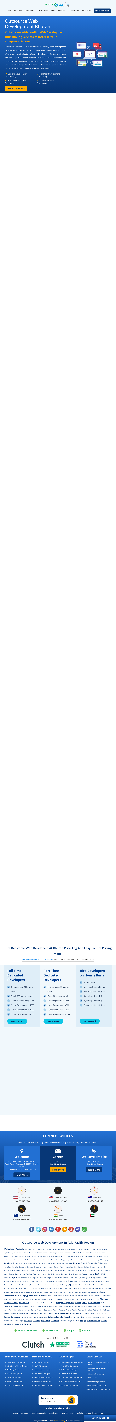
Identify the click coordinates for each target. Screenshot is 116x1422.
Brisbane (67, 1249)
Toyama (71, 1292)
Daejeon (96, 1317)
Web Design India (13, 1370)
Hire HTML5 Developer (41, 1362)
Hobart (82, 1253)
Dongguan (50, 1267)
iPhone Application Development (72, 1362)
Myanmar (69, 1302)
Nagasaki (108, 1289)
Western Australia (86, 1260)
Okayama (22, 1292)
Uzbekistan (9, 1324)
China (100, 1263)
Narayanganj (57, 1263)
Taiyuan (11, 1274)
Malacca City (42, 1299)
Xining (53, 1274)
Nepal (84, 1302)
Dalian (44, 1267)
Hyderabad (82, 1278)
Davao (91, 1313)
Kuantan (28, 1299)
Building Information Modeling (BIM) (98, 1363)
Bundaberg (87, 1249)
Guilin (75, 1267)
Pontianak (41, 1285)
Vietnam (27, 1324)
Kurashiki (56, 1289)
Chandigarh (58, 1278)
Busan (78, 1317)
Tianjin (17, 1274)
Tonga (83, 1320)
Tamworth (23, 1260)
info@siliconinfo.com (94, 1164)
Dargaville (25, 1306)
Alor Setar (61, 1296)
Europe (70, 1330)
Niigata (16, 1292)
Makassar (7, 1285)
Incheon (6, 1321)
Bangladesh (9, 1263)
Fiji (13, 1277)
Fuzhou (62, 1267)
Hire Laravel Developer (42, 1370)
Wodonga (96, 1260)
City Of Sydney (8, 1253)
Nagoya (6, 1292)
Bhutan (76, 1263)
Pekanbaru (33, 1285)
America (86, 1330)
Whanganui (14, 1313)
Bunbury (80, 1249)
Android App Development (70, 1366)
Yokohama (102, 1292)
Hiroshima (7, 1289)
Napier (90, 1306)
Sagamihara (35, 1292)
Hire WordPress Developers (43, 1378)
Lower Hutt (77, 1306)
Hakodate (88, 1285)
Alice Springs (41, 1249)
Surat (40, 1281)
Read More (22, 1174)
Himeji (103, 1285)
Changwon (83, 1317)
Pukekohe (40, 1310)
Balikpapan (81, 1281)
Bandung (101, 1281)
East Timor (100, 1274)
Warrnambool (75, 1260)
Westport (7, 1313)
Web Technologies (39, 1413)
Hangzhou (93, 1267)
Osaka (28, 1292)
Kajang (86, 1296)
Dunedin (32, 1306)
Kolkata (104, 1278)
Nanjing (56, 1270)
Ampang (68, 1296)
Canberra (105, 1249)
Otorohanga (107, 1306)
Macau (43, 1270)
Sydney (16, 1260)
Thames (68, 1310)
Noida (32, 1281)
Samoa (7, 1317)
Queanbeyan (80, 1256)
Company (25, 1413)
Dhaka (30, 1263)
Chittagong (24, 1263)
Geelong (53, 1253)
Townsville (47, 1260)
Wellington (106, 1310)
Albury (34, 1249)
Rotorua (55, 1310)
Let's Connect (102, 11)
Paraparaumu (26, 1310)
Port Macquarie (70, 1256)
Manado (13, 1285)
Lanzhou (31, 1270)
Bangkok (63, 1321)
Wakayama (94, 1292)
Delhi (75, 1278)
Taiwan (36, 1320)
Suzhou (6, 1274)
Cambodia (92, 1263)
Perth (62, 1256)
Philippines (77, 1313)
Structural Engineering (96, 1374)
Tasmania (30, 1260)
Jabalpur (89, 1278)
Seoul (11, 1321)
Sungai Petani (95, 1299)
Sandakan (68, 1299)
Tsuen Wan (78, 1274)
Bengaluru (50, 1278)
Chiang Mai (70, 1321)
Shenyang (92, 1270)
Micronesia (24, 1302)
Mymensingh (48, 1263)
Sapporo (46, 1292)
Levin (71, 1306)
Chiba (76, 1285)
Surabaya (56, 1285)
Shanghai (85, 1270)
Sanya (80, 1270)
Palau (50, 1313)
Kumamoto (49, 1289)
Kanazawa (22, 1289)
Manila (104, 1313)
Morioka (101, 1289)
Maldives (104, 1299)
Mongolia (60, 1302)
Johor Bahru (79, 1296)
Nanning (62, 1270)
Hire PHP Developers (41, 1366)
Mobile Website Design (69, 1370)
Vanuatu (19, 1324)
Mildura (29, 1256)
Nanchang (49, 1270)
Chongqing (37, 1267)
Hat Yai (77, 1321)
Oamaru (99, 1306)
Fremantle (46, 1253)
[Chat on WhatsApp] (84, 1229)
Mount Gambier (37, 1256)
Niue (94, 1306)
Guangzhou (69, 1267)
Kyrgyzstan (28, 1295)
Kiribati (18, 1295)
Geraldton (59, 1253)
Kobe (43, 1289)
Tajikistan (45, 1320)
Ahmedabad (25, 1278)
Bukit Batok (32, 1317)
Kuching (34, 1299)
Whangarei (22, 1313)
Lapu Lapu (98, 1313)
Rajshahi (65, 1263)
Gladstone (67, 1253)
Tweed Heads (55, 1260)
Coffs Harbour (18, 1253)
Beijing (106, 1263)
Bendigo (61, 1249)
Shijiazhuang (107, 1270)
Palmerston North (15, 1310)
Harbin (99, 1267)
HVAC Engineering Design (97, 1385)
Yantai (58, 1274)
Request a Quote (16, 88)
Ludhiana (7, 1281)
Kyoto (62, 1289)
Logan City (7, 1256)
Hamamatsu (96, 1285)
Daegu (90, 1317)
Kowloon (18, 1270)
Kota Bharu (97, 1296)
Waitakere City (97, 1310)
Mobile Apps (54, 1413)
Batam (107, 1281)
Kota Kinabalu (106, 1296)
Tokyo (65, 1292)
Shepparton (107, 1256)
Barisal (17, 1263)
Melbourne (22, 1256)
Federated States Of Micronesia (40, 1303)
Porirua (33, 1310)
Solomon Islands (55, 1317)
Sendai (52, 1292)
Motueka (84, 1306)
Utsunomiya (86, 1292)
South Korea (69, 1317)
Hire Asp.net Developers (42, 1381)
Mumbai (19, 1281)
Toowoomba (38, 1260)
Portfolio (79, 1413)
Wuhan (35, 1274)
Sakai (41, 1292)
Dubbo (39, 1253)
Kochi (99, 1278)
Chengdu (30, 1267)
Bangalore (42, 1278)
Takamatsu (59, 1292)
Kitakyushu (36, 1289)
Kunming (25, 1270)
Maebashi (68, 1289)
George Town (52, 1296)
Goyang (102, 1317)
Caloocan (85, 1313)
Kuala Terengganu (19, 1299)
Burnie (94, 1249)
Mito (89, 1289)
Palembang (25, 1285)
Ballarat (48, 1249)
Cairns (99, 1249)
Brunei (84, 1263)
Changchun (7, 1267)
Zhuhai (71, 1274)
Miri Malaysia (51, 1299)
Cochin (71, 1278)
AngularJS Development (15, 1381)
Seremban (75, 1299)
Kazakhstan (9, 1295)
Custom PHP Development (16, 1362)
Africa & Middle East (27, 1330)
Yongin (21, 1321)
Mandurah (14, 1256)
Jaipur (95, 1278)
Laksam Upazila (38, 1263)
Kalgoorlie (88, 1253)
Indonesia (72, 1281)
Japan (71, 1285)
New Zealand (94, 1302)
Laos (36, 1295)
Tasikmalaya (64, 1285)
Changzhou (22, 1267)
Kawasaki (30, 1289)
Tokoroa (81, 1310)
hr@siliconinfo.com (58, 1164)
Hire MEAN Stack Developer (43, 1385)
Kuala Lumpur (8, 1299)
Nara (11, 1292)
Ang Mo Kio (24, 1317)
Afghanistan (9, 1249)
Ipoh (73, 1296)
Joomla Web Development (16, 1385)
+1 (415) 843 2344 (49, 1401)
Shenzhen (99, 1270)
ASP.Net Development (14, 1374)
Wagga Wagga (65, 1260)
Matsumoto (75, 1289)
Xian (49, 1274)
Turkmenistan (93, 1320)
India (18, 1277)
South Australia (8, 1260)
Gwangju (108, 1317)
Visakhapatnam (63, 1281)
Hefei (104, 1267)
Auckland (104, 1303)
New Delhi (26, 1281)
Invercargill (58, 1306)
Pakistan (43, 1313)
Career (88, 1413)
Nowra (57, 1256)
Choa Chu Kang (42, 1317)
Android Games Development (71, 1381)
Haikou (86, 1267)
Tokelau (74, 1310)
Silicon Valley (59, 1421)
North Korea (32, 1313)
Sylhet (70, 1263)
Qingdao (74, 1270)
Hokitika (51, 1306)
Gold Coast (75, 1253)
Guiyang (80, 1267)
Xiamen (44, 1274)
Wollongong (104, 1260)
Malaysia (43, 1295)
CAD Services (67, 1413)
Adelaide (28, 1249)
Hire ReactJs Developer (42, 1374)
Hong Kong (7, 1270)
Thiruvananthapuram (50, 1281)
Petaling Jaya (60, 1299)
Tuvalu (104, 1320)
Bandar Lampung (91, 1281)
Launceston (96, 1253)
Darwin (26, 1253)
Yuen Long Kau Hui (88, 1274)
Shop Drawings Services (96, 1382)
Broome (74, 1249)
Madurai (13, 1281)
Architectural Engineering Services (96, 1369)
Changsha (15, 1267)
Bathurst (54, 1249)
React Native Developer (69, 1374)
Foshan (56, 1267)
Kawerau (65, 1306)
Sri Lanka (28, 1320)
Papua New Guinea (62, 1313)
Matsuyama (84, 1289)
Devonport (32, 1253)
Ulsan (16, 1321)
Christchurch (8, 1306)
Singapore (15, 1317)
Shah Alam (82, 1299)
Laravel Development (14, 1378)
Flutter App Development (69, 1385)
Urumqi (22, 1274)
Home (15, 1413)
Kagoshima (14, 1289)
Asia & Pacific (52, 1330)
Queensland (89, 1256)
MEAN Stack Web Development (17, 1366)
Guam (53, 1303)
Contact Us (98, 1413)
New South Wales (48, 1256)
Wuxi (39, 1274)
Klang (91, 1296)
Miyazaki (95, 1289)
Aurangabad (34, 1278)
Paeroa (6, 1310)
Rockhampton (97, 1256)
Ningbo (68, 1270)
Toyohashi (77, 1292)
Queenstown (48, 1310)
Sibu (88, 1299)
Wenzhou (29, 1274)
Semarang (48, 1285)
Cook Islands (17, 1306)
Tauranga (62, 1310)
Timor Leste (7, 1278)
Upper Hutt (88, 1310)
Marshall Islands (11, 1302)
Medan (19, 1285)
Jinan (13, 1270)
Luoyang (37, 1270)
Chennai (65, 1278)
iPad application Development (71, 1378)
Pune (36, 1281)
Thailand (55, 1320)
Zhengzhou (64, 1274)
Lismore (103, 1253)
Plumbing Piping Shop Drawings (99, 1389)
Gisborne (38, 1306)
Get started (17, 1021)
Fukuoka (82, 1285)
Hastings (45, 1306)
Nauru (78, 1302)
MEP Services (93, 1378)
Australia (20, 1249)
